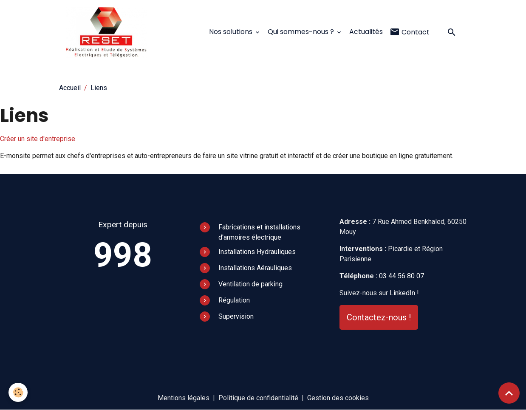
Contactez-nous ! (379, 317)
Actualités (366, 32)
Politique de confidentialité (258, 398)
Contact (410, 32)
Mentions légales (183, 398)
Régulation (234, 300)
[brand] (108, 32)
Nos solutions (231, 32)
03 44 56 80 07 (401, 276)
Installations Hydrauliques (257, 252)
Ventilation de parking (250, 284)
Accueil (70, 88)
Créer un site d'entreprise (37, 139)
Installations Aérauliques (255, 268)
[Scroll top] (509, 393)
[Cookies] (18, 392)
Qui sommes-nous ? (302, 32)
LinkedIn (402, 293)
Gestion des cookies (338, 398)
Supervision (236, 316)
